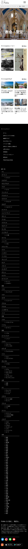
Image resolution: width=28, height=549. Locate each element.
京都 (6, 505)
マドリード (7, 413)
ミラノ (6, 428)
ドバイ (6, 189)
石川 (6, 487)
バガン (6, 243)
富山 (6, 454)
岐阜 (6, 462)
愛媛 (6, 477)
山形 (6, 459)
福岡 (6, 472)
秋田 (6, 447)
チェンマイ (7, 390)
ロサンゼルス (8, 372)
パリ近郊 (7, 406)
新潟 (6, 492)
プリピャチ (7, 201)
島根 (6, 511)
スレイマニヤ (8, 292)
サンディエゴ (8, 376)
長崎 (6, 510)
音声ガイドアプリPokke (8, 135)
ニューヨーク (8, 371)
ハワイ (6, 374)
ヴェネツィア (8, 427)
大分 (6, 475)
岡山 (6, 483)
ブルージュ (7, 344)
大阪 (6, 501)
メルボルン (7, 283)
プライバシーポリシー (8, 154)
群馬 (6, 498)
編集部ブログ (6, 138)
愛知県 (6, 497)
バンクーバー (8, 300)
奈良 (6, 490)
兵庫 (6, 480)
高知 (6, 445)
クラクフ (7, 177)
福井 (6, 452)
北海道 (6, 503)
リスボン (7, 364)
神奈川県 (7, 500)
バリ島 (6, 235)
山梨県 (6, 506)
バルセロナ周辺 (8, 415)
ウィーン (7, 281)
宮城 (6, 467)
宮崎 (6, 449)
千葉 (6, 478)
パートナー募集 (7, 143)
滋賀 (6, 465)
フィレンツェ (8, 430)
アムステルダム (8, 351)
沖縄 (6, 473)
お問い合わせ (6, 149)
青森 (6, 468)
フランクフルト (8, 358)
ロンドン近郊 (8, 399)
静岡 (6, 485)
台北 (6, 384)
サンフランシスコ (9, 377)
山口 (6, 444)
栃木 (6, 482)
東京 (6, 513)
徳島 (6, 437)
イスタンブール (8, 322)
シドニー (7, 338)
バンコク (7, 393)
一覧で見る (23, 46)
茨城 (6, 493)
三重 (6, 508)
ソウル (6, 333)
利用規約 (5, 152)
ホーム (3, 6)
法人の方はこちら (7, 141)
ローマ (6, 432)
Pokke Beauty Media (8, 160)
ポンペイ (7, 423)
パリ (6, 407)
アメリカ (14, 6)
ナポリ (6, 422)
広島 (6, 488)
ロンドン (7, 400)
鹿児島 (6, 442)
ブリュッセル (8, 345)
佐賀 (6, 439)
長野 (6, 495)
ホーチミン (7, 327)
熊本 (6, 455)
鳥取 (6, 440)
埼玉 (6, 460)
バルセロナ (7, 416)
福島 (6, 450)
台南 (6, 383)
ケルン (6, 356)
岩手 (6, 463)
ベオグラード (8, 207)
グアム (6, 369)
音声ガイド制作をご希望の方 (10, 146)
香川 (6, 470)
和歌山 (6, 457)
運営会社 (5, 157)
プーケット (7, 392)
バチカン (7, 425)
